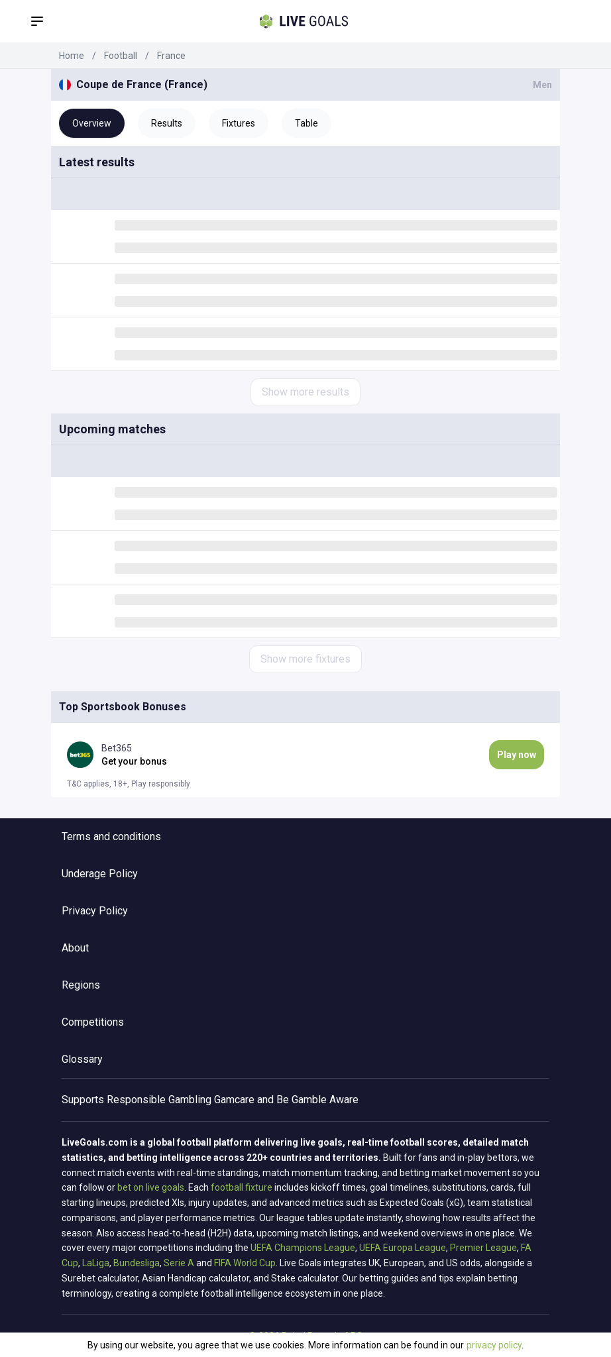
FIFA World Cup (245, 1263)
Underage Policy (100, 873)
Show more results (305, 392)
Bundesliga (136, 1263)
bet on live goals (150, 1187)
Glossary (82, 1059)
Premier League (483, 1247)
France (171, 55)
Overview (91, 123)
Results (166, 123)
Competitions (93, 1022)
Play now (516, 754)
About (75, 948)
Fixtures (238, 123)
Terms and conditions (111, 836)
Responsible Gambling (159, 1099)
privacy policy (494, 1345)
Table (306, 123)
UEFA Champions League (302, 1247)
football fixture (241, 1187)
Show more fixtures (305, 659)
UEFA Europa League (402, 1247)
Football (120, 55)
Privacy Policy (95, 910)
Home (71, 55)
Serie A (179, 1263)
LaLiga (95, 1263)
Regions (81, 985)
